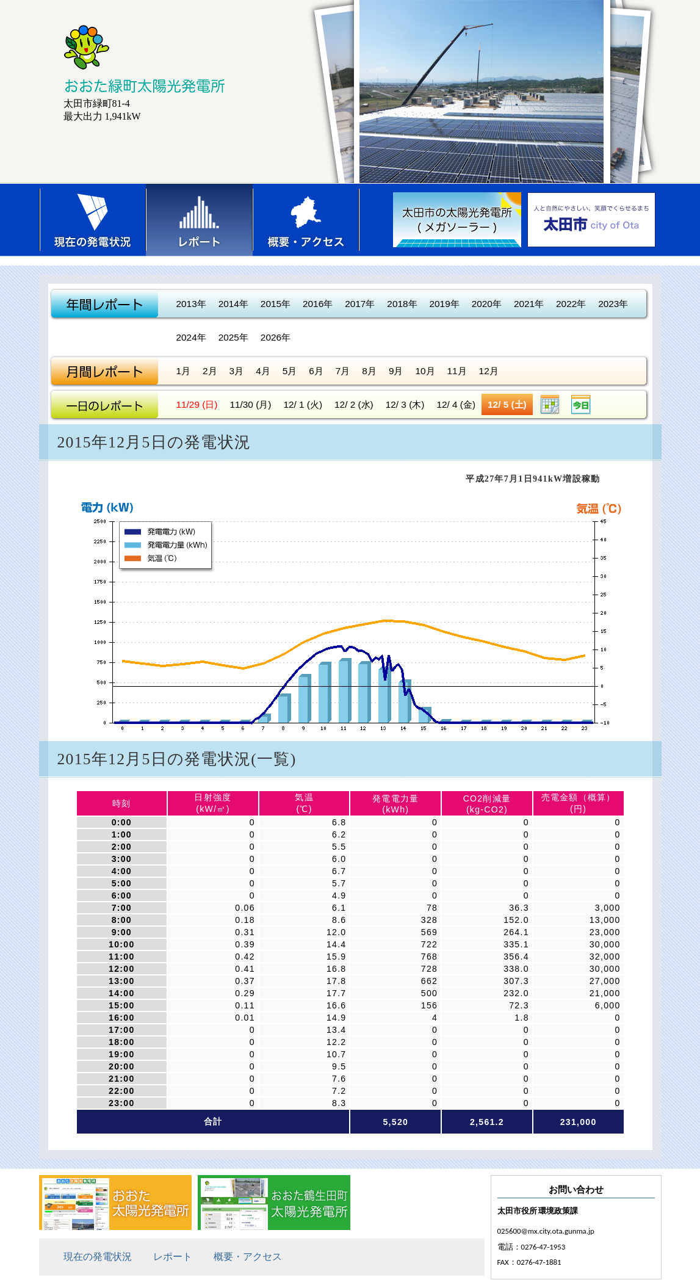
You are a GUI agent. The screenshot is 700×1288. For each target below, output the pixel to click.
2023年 (613, 303)
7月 (343, 371)
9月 (396, 371)
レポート (199, 219)
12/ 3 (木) (405, 404)
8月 (369, 371)
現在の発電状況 (92, 219)
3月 (236, 371)
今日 (581, 404)
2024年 (191, 337)
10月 (425, 371)
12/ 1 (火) (302, 404)
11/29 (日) (197, 404)
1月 (183, 371)
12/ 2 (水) (353, 404)
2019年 (445, 303)
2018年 (402, 303)
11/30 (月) (250, 404)
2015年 (275, 303)
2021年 (529, 303)
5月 (290, 371)
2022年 (571, 303)
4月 (263, 371)
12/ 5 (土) (507, 404)
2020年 (487, 303)
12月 (489, 371)
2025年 (233, 337)
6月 (316, 371)
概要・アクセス (306, 219)
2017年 (360, 303)
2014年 (233, 303)
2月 (210, 371)
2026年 (275, 337)
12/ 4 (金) (455, 404)
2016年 (318, 303)
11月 (457, 371)
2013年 (191, 303)
